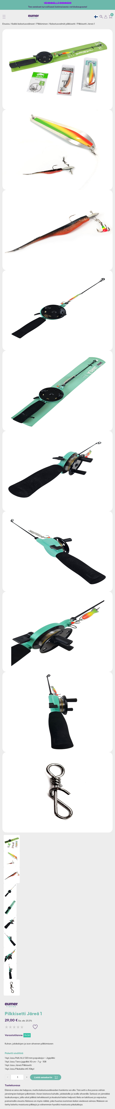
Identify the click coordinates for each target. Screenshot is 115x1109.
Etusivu (6, 23)
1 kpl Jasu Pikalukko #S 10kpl (19, 1069)
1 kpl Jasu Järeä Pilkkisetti (18, 1065)
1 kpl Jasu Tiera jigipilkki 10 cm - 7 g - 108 (25, 1061)
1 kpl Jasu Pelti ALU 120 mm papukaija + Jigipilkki (30, 1058)
